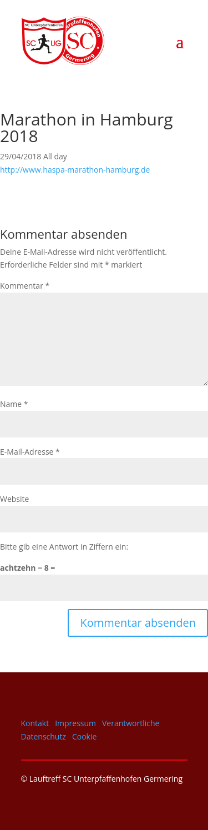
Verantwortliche (131, 723)
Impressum (75, 723)
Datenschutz (43, 736)
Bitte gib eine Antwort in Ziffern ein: (64, 546)
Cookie (84, 736)
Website (14, 499)
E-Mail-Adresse (30, 451)
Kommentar (24, 285)
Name (14, 404)
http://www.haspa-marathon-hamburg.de (75, 169)
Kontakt (35, 723)
